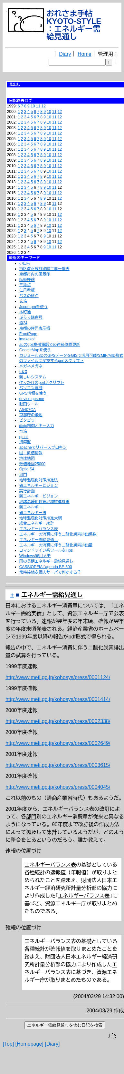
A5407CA (27, 409)
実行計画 (27, 491)
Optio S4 (26, 469)
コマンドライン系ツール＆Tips (46, 550)
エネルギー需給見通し (38, 539)
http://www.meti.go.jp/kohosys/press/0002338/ (57, 721)
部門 (23, 474)
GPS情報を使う (33, 393)
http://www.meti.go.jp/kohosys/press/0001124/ (57, 677)
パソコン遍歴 (31, 388)
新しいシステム (32, 377)
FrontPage (28, 334)
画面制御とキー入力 (36, 426)
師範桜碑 (27, 279)
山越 (23, 371)
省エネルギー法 (32, 512)
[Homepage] (29, 1044)
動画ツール (29, 404)
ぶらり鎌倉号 (31, 317)
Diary (65, 54)
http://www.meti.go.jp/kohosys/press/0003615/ (57, 765)
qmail (24, 437)
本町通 (25, 312)
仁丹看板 (27, 290)
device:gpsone (31, 398)
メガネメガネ (31, 366)
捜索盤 (25, 442)
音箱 (23, 431)
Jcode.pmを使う (33, 307)
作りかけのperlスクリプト (41, 382)
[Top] (8, 1044)
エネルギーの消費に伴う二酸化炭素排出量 (56, 545)
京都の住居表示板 (34, 328)
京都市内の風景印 (34, 274)
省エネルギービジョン (38, 485)
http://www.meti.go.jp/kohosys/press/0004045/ (57, 787)
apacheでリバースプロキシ (43, 447)
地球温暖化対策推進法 (38, 480)
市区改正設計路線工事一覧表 (44, 268)
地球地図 (27, 458)
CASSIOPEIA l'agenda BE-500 (45, 567)
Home (84, 54)
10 (33, 106)
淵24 (23, 323)
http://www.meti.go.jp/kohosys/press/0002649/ (57, 743)
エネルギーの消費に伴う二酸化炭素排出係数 (58, 534)
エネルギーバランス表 (38, 529)
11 (38, 106)
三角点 (25, 285)
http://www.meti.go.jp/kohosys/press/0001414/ (57, 699)
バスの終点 (29, 296)
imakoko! (27, 339)
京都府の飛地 (31, 415)
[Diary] (52, 1044)
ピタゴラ (27, 420)
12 (44, 106)
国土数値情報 (31, 453)
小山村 (25, 263)
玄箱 (23, 301)
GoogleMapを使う (35, 350)
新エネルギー (31, 507)
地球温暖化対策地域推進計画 (44, 501)
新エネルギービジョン (38, 496)
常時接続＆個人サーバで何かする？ (50, 572)
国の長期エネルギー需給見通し (46, 561)
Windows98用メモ (35, 556)
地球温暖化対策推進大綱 (40, 518)
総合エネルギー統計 (36, 523)
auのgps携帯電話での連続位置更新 (49, 344)
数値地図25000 (32, 464)
